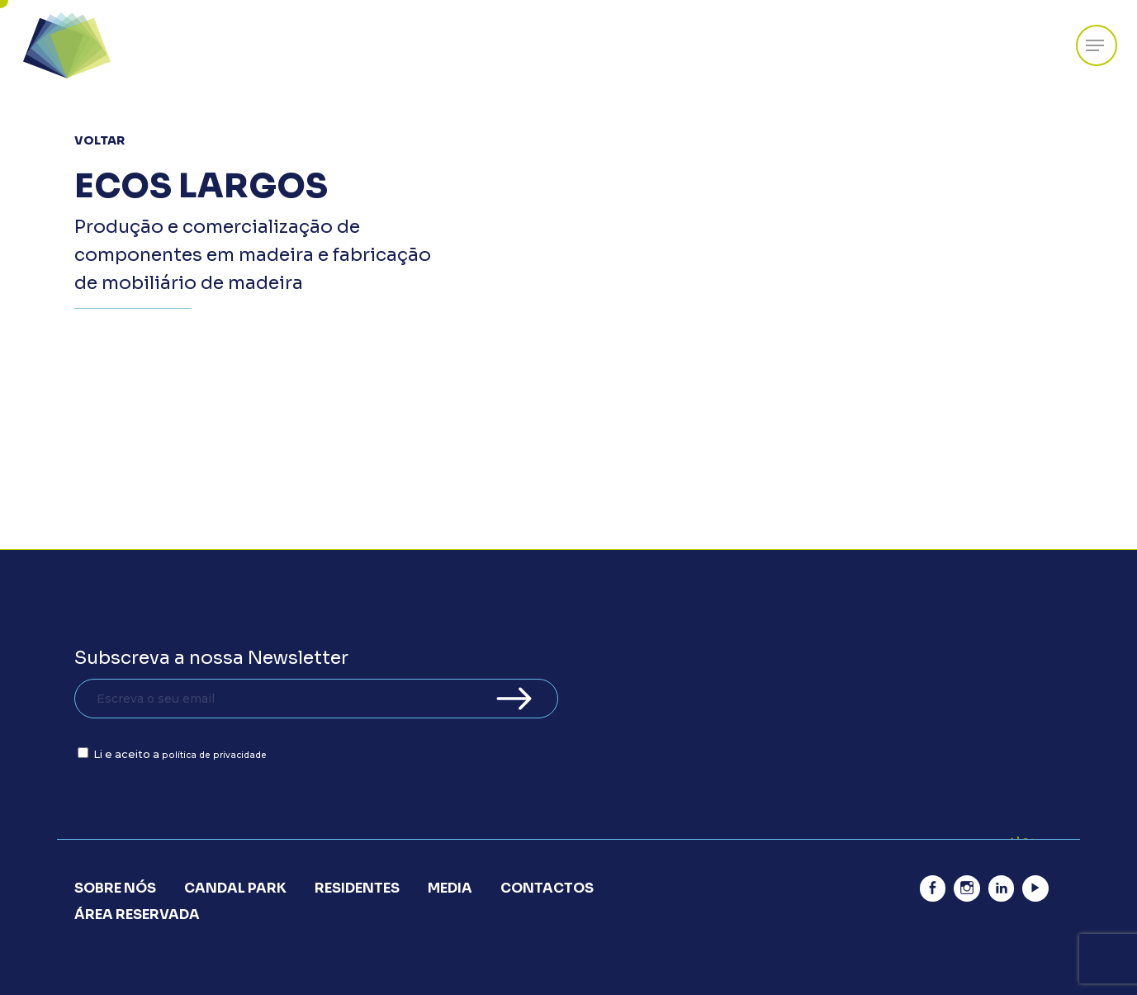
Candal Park (235, 888)
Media (450, 888)
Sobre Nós (115, 888)
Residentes (357, 888)
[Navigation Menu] (1095, 45)
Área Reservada (137, 914)
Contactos (547, 888)
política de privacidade (214, 755)
